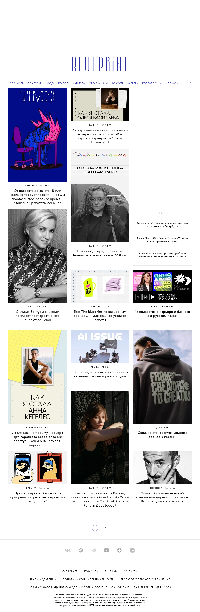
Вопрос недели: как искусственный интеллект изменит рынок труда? (100, 374)
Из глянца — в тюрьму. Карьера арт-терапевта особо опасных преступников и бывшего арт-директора (37, 439)
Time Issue (44, 186)
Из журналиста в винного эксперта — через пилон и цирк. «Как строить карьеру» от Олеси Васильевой (100, 136)
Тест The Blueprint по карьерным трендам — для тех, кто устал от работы (100, 316)
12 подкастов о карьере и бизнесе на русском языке (162, 314)
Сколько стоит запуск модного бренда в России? (162, 435)
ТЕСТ (106, 307)
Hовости (33, 307)
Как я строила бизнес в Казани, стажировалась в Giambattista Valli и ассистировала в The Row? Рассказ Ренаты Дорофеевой (100, 499)
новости (163, 213)
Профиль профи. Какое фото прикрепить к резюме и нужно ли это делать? (37, 497)
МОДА (44, 307)
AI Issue (106, 367)
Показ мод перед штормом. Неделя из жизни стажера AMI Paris (100, 253)
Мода (157, 428)
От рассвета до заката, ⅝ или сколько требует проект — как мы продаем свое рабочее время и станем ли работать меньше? (37, 197)
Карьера (30, 186)
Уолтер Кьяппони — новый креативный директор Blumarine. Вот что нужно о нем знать (162, 497)
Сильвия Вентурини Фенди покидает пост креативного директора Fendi (38, 316)
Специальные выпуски (26, 83)
